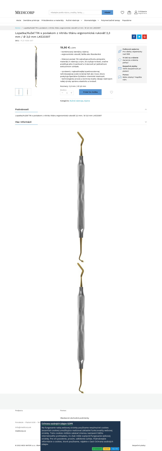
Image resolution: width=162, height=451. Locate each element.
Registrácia (142, 13)
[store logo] (24, 12)
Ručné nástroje (76, 101)
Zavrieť (106, 449)
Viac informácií (23, 122)
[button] (27, 92)
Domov (18, 28)
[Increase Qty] (71, 93)
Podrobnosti (22, 109)
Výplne (87, 101)
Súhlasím (97, 449)
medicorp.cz (20, 431)
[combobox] (75, 12)
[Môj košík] (129, 12)
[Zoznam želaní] (122, 12)
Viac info (115, 449)
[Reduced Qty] (62, 93)
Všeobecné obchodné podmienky (74, 418)
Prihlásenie (142, 11)
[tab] (81, 109)
